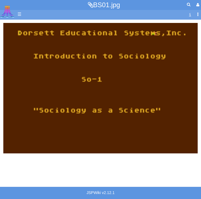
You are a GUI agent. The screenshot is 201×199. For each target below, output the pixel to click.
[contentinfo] (190, 14)
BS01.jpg (106, 5)
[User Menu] (197, 5)
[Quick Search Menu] (188, 4)
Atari (7, 11)
